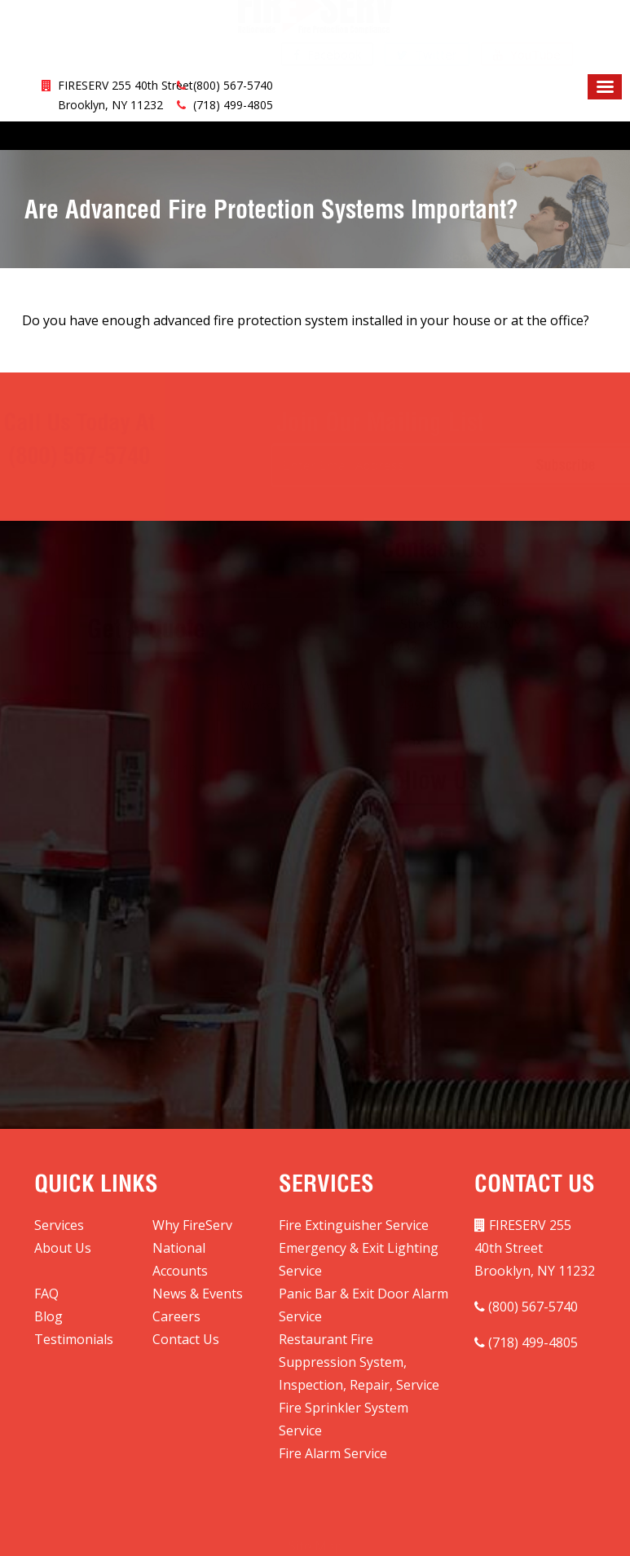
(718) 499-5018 (473, 782)
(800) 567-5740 (233, 85)
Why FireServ (192, 1225)
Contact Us (185, 1339)
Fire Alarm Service (333, 1453)
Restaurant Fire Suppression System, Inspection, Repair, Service (359, 1362)
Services (59, 1225)
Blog (48, 1316)
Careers (176, 1316)
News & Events (197, 1294)
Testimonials (73, 1339)
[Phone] (152, 730)
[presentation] (198, 844)
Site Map (315, 1528)
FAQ (46, 1294)
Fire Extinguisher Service (354, 1225)
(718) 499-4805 (233, 104)
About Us (62, 1248)
